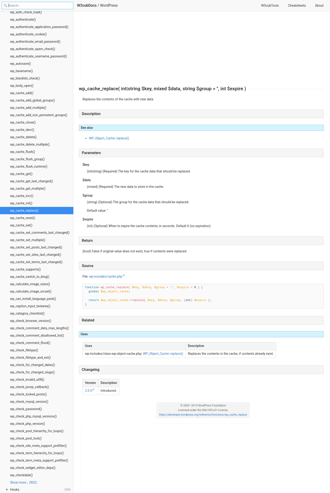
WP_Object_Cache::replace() (109, 138)
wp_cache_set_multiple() (27, 240)
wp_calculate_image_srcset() (30, 291)
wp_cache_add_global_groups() (32, 100)
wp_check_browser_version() (30, 321)
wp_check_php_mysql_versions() (33, 416)
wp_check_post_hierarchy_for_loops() (36, 431)
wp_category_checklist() (27, 313)
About (319, 5)
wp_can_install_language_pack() (33, 299)
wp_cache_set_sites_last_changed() (35, 254)
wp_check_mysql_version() (29, 401)
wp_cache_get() (21, 174)
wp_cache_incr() (21, 196)
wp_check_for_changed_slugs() (32, 372)
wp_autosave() (20, 63)
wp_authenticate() (23, 19)
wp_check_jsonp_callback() (29, 387)
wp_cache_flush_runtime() (28, 166)
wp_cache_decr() (22, 130)
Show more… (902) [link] (23, 482)
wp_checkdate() (21, 475)
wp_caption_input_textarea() (30, 306)
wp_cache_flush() (22, 152)
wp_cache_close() (23, 122)
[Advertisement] (201, 49)
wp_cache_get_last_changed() (31, 181)
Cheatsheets (297, 5)
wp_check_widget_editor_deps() (32, 468)
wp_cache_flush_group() (27, 159)
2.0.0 (88, 390)
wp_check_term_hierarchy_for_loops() (37, 453)
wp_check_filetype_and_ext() (30, 357)
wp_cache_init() (21, 203)
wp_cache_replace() (24, 210)
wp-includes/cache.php (105, 276)
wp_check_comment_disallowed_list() (37, 335)
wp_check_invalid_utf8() (27, 379)
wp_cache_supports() (25, 269)
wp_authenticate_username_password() (38, 56)
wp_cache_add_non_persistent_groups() (38, 115)
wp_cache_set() (21, 225)
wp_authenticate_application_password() (39, 27)
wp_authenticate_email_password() (35, 41)
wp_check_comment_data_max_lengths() (39, 328)
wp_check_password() (26, 409)
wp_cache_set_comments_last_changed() (40, 232)
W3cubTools (270, 5)
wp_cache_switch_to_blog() (29, 277)
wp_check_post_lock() (25, 438)
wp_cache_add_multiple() (28, 108)
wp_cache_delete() (23, 137)
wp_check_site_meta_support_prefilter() (38, 446)
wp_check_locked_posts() (28, 394)
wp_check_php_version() (27, 423)
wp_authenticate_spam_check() (32, 49)
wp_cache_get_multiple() (27, 188)
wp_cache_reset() (22, 218)
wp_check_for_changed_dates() (32, 365)
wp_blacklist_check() (25, 78)
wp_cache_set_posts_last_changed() (36, 247)
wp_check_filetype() (24, 350)
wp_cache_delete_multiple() (30, 144)
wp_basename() (21, 71)
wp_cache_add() (21, 93)
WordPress (109, 5)
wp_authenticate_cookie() (28, 34)
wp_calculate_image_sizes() (30, 284)
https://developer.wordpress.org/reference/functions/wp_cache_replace (203, 414)
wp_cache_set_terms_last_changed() (36, 262)
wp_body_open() (21, 85)
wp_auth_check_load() (26, 12)
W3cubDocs (87, 5)
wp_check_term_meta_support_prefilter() (39, 460)
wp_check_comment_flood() (30, 343)
